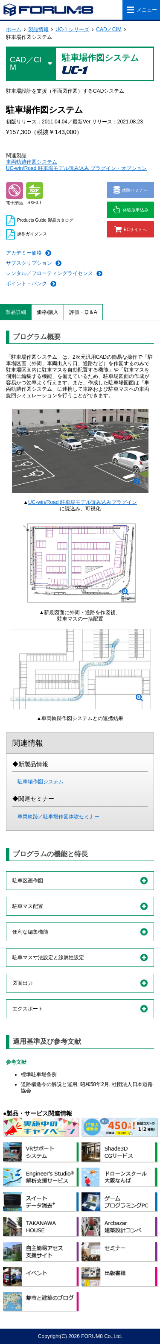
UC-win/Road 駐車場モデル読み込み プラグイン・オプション (76, 168)
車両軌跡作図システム (31, 162)
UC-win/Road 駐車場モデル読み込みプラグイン (82, 502)
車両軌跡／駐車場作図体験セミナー (58, 817)
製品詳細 (16, 312)
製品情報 (38, 29)
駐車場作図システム (40, 782)
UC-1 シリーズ (72, 29)
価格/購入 (47, 312)
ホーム (13, 29)
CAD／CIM (108, 29)
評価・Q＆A (83, 312)
